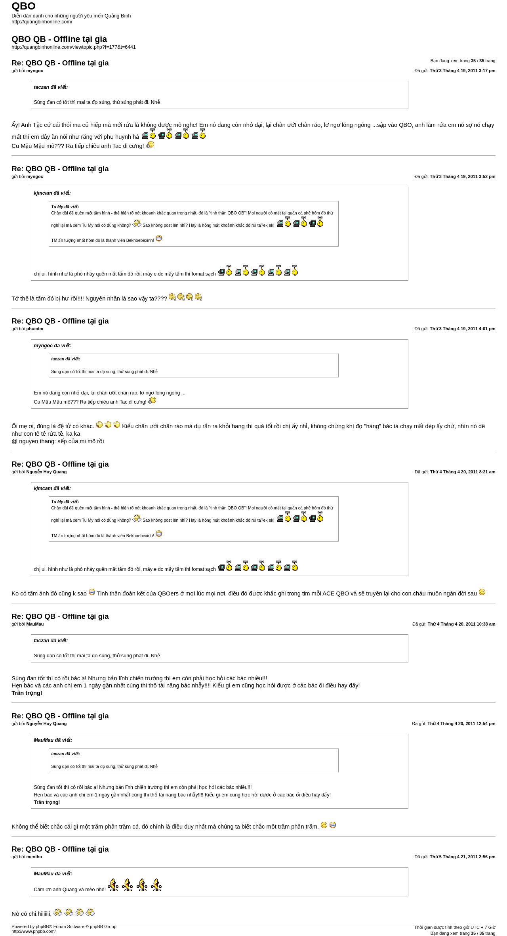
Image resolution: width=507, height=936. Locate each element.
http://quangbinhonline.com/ (41, 22)
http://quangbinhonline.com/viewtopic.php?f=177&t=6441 (73, 47)
